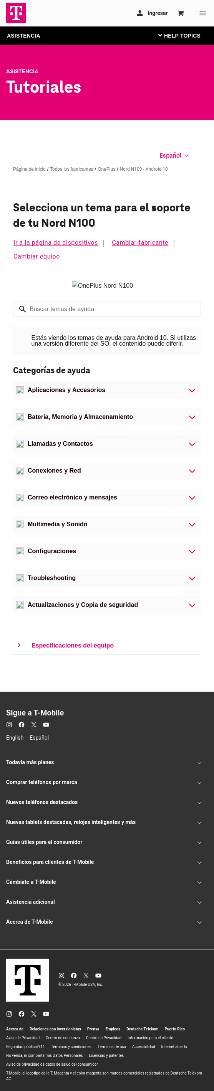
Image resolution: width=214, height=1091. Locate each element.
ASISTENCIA (23, 36)
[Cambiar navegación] (185, 35)
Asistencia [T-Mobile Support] (22, 71)
